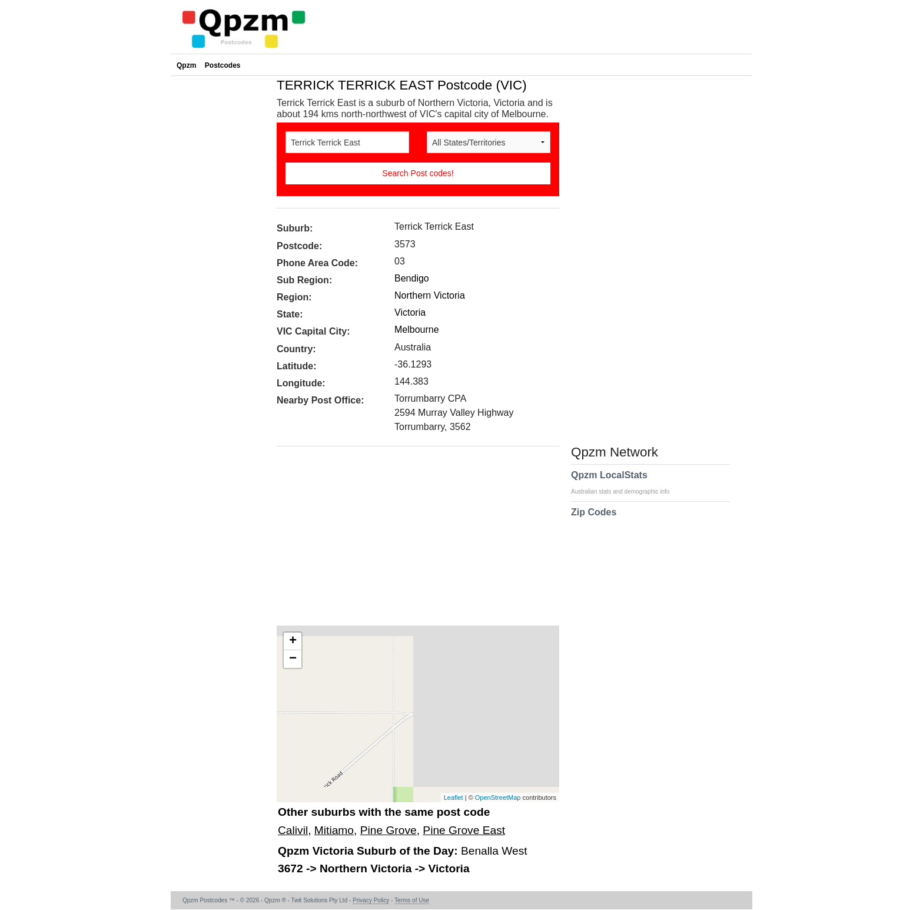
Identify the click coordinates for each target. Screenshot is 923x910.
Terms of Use (411, 900)
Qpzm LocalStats (626, 482)
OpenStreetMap (498, 797)
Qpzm (186, 65)
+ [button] (293, 641)
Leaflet (453, 797)
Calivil (293, 830)
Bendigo (411, 278)
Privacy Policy (371, 900)
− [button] (293, 659)
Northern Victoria (429, 295)
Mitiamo (334, 830)
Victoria (410, 312)
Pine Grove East (464, 830)
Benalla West (494, 851)
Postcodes (223, 65)
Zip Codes (593, 519)
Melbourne (416, 330)
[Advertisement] (412, 540)
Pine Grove (388, 830)
